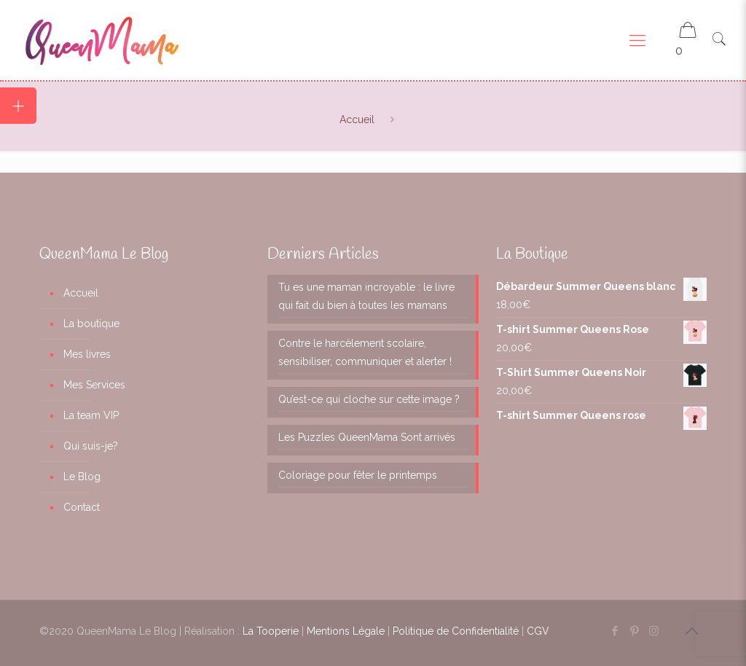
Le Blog (82, 476)
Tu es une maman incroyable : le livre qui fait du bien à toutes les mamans (366, 296)
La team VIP (91, 415)
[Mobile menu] (637, 40)
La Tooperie (271, 631)
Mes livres (87, 354)
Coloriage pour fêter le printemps (357, 475)
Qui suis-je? (90, 446)
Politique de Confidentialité (456, 631)
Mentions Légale (346, 631)
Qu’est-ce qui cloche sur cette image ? (369, 399)
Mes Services (94, 385)
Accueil (356, 119)
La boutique (91, 323)
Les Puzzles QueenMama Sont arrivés (366, 437)
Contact (81, 507)
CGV (538, 631)
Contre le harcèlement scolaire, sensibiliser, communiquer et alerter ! (365, 352)
